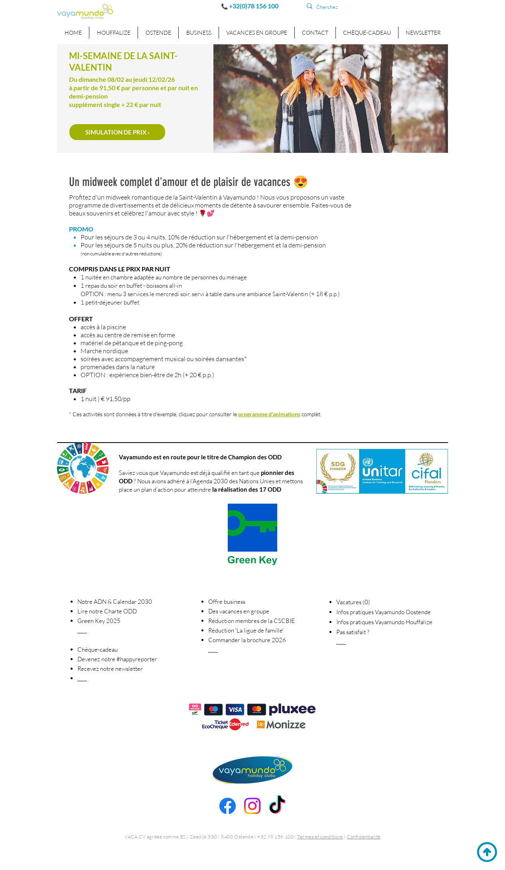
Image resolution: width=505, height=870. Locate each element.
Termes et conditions (320, 837)
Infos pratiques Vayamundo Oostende (383, 612)
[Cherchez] (351, 7)
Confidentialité (364, 837)
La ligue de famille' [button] (246, 630)
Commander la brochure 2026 (247, 640)
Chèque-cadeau (97, 649)
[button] (198, 33)
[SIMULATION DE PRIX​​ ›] (117, 132)
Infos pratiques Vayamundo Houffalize (384, 622)
